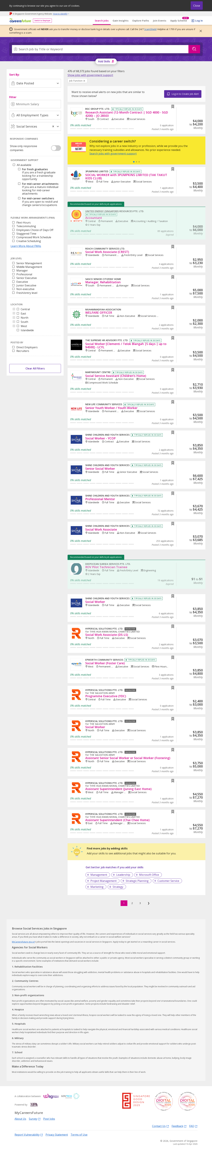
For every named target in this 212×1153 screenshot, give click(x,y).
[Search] (100, 49)
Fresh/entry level (26, 292)
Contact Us (160, 1126)
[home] (20, 20)
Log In (199, 20)
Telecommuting (26, 226)
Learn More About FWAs (26, 246)
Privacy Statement (57, 1134)
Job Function (75, 80)
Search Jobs (102, 20)
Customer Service (168, 881)
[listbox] (35, 233)
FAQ (193, 1126)
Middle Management (29, 266)
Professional (24, 274)
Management (98, 875)
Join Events (159, 20)
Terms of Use (79, 1134)
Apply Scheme (179, 20)
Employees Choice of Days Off (34, 229)
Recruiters (22, 350)
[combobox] (100, 49)
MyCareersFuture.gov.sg (23, 941)
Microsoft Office (149, 875)
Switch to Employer (42, 20)
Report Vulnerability (29, 1134)
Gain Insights (121, 20)
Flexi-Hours (23, 222)
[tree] (36, 185)
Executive (22, 281)
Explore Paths (140, 20)
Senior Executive (26, 277)
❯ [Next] (149, 903)
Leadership (123, 875)
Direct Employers (27, 347)
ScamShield (150, 29)
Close (196, 5)
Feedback (179, 1126)
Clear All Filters (35, 368)
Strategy (118, 887)
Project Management (103, 881)
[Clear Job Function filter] (77, 81)
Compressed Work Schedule (33, 237)
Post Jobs (49, 1118)
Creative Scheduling (28, 241)
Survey (35, 1118)
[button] (200, 31)
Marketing (97, 887)
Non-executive (25, 289)
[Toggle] (14, 309)
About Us (20, 1118)
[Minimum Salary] (35, 104)
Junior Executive (26, 285)
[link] (90, 75)
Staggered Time (26, 233)
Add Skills (104, 61)
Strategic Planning (137, 881)
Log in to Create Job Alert (185, 93)
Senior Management (29, 263)
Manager (22, 270)
